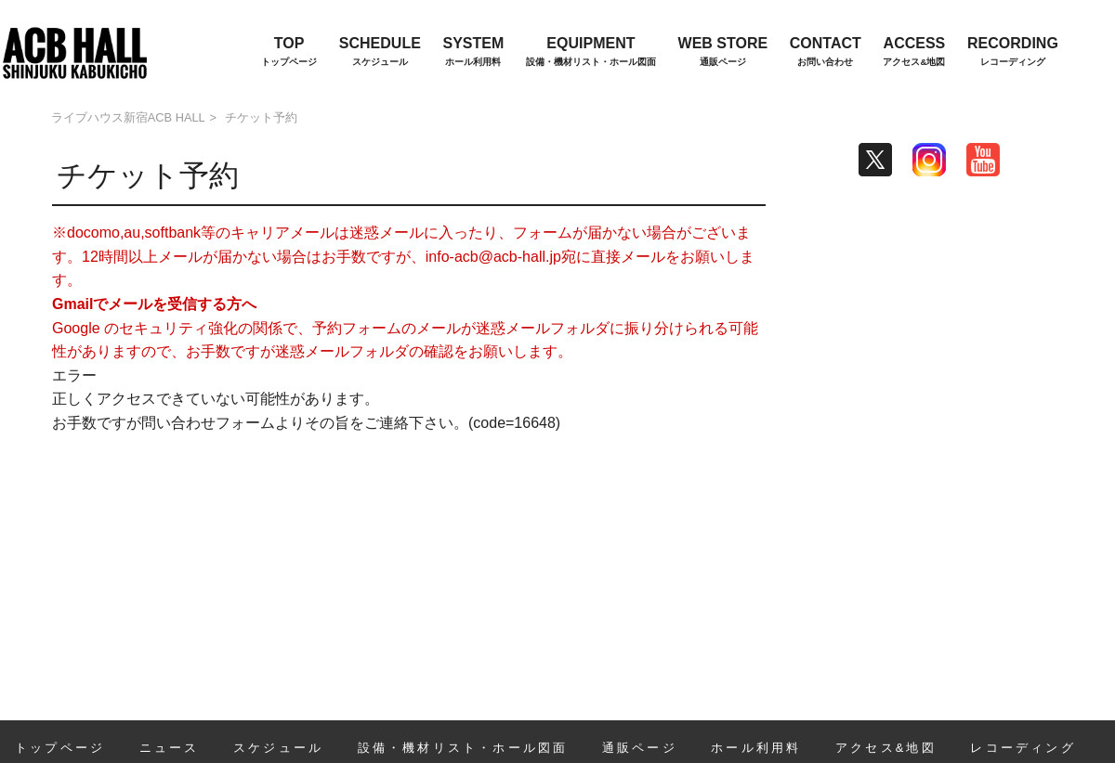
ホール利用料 (756, 748)
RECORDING (1012, 52)
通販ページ (639, 748)
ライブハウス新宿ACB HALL (128, 117)
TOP (289, 52)
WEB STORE (723, 52)
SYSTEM (473, 52)
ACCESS (914, 52)
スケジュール (278, 748)
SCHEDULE (380, 52)
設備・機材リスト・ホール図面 (463, 748)
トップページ (60, 748)
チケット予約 (261, 117)
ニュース (169, 748)
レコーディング (1022, 748)
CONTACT (825, 52)
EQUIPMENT (591, 52)
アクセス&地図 (886, 748)
